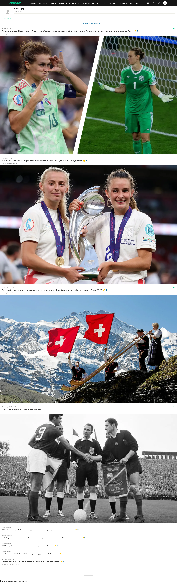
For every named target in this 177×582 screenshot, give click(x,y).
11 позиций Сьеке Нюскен (9, 34)
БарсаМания (5, 412)
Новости (85, 24)
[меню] (25, 3)
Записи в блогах (94, 24)
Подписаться (8, 18)
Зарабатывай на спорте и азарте (11, 564)
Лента (79, 24)
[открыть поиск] (148, 3)
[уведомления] (153, 3)
